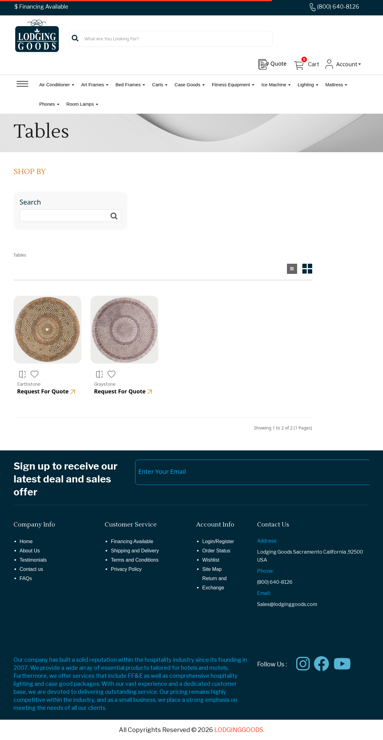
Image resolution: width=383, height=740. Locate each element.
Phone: (265, 571)
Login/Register (218, 541)
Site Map (212, 569)
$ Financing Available (41, 6)
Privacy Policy (126, 569)
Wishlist (210, 560)
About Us (30, 550)
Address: (267, 541)
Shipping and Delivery (135, 550)
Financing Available (132, 541)
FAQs (26, 578)
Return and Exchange (214, 583)
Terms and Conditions (135, 560)
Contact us (31, 569)
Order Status (216, 550)
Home (26, 541)
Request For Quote (46, 391)
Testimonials (33, 560)
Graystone (105, 384)
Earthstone (29, 384)
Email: (264, 593)
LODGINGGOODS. (239, 730)
